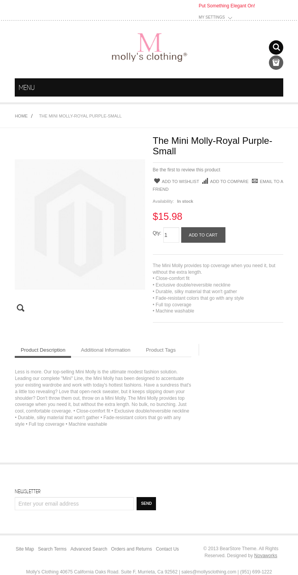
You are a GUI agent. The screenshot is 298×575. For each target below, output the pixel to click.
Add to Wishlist (176, 181)
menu (276, 87)
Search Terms (52, 549)
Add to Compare (224, 181)
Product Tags (161, 350)
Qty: (157, 233)
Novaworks (265, 555)
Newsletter (27, 491)
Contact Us (167, 549)
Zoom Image (25, 308)
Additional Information (105, 350)
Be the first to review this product (186, 170)
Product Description (43, 350)
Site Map (25, 549)
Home (21, 116)
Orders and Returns (131, 549)
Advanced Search (89, 549)
